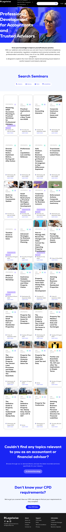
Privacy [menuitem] (38, 527)
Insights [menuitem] (53, 520)
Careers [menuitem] (27, 524)
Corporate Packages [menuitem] (56, 522)
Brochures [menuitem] (53, 524)
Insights (19, 7)
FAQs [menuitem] (37, 522)
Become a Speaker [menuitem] (56, 527)
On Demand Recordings (33, 471)
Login (62, 3)
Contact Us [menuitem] (28, 527)
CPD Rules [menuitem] (39, 520)
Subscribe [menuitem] (27, 522)
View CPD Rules (33, 507)
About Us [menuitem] (27, 520)
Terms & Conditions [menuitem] (41, 524)
